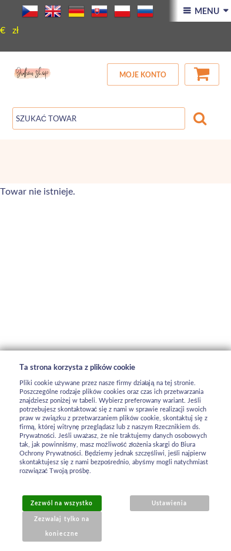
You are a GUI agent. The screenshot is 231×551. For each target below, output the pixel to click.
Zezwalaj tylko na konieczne (61, 526)
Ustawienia (169, 502)
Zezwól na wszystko (62, 502)
